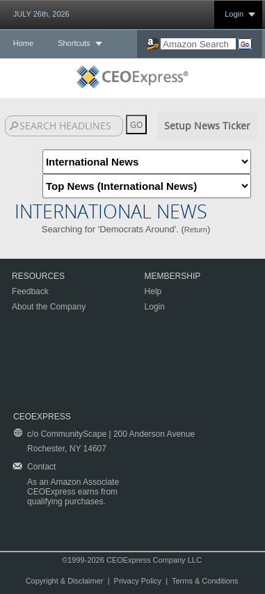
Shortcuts (74, 43)
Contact (41, 467)
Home (23, 43)
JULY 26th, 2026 (41, 14)
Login (234, 14)
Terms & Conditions (205, 581)
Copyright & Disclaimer (65, 581)
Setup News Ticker (207, 125)
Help (153, 291)
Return (195, 229)
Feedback (30, 291)
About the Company (49, 307)
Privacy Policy (137, 581)
